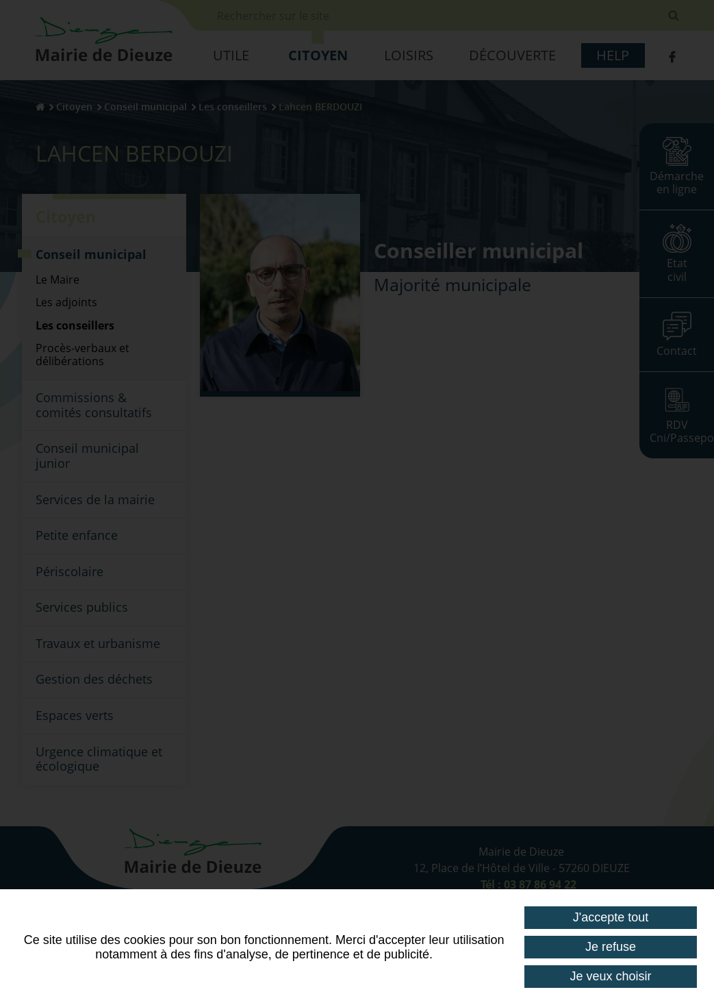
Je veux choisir (611, 976)
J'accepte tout (611, 917)
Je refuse (610, 947)
